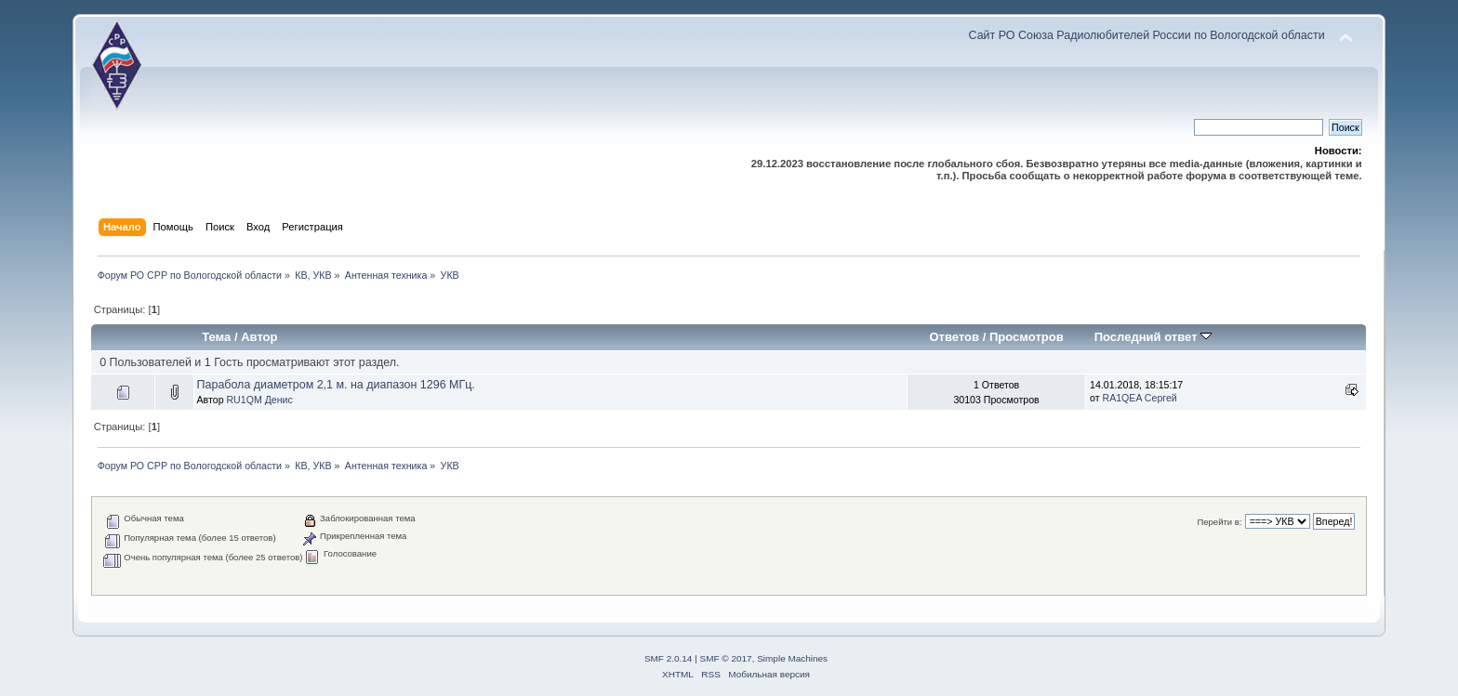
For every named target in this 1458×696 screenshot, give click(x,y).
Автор (259, 337)
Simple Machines (792, 658)
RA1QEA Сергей (1140, 397)
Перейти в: (1219, 522)
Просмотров (1026, 337)
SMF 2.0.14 (668, 658)
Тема (216, 337)
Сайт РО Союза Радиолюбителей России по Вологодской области (1147, 35)
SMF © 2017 (726, 658)
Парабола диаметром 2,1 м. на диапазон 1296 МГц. (336, 384)
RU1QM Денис (259, 399)
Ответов (954, 337)
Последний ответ (1153, 337)
